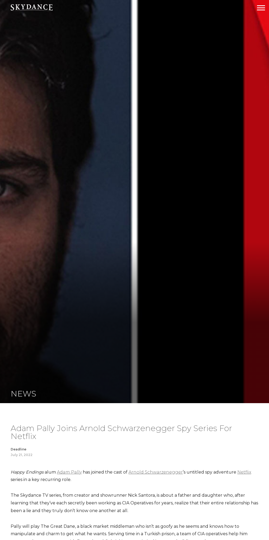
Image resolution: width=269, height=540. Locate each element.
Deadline (18, 449)
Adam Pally (69, 472)
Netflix (244, 472)
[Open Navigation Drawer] (261, 8)
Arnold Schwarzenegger (156, 472)
